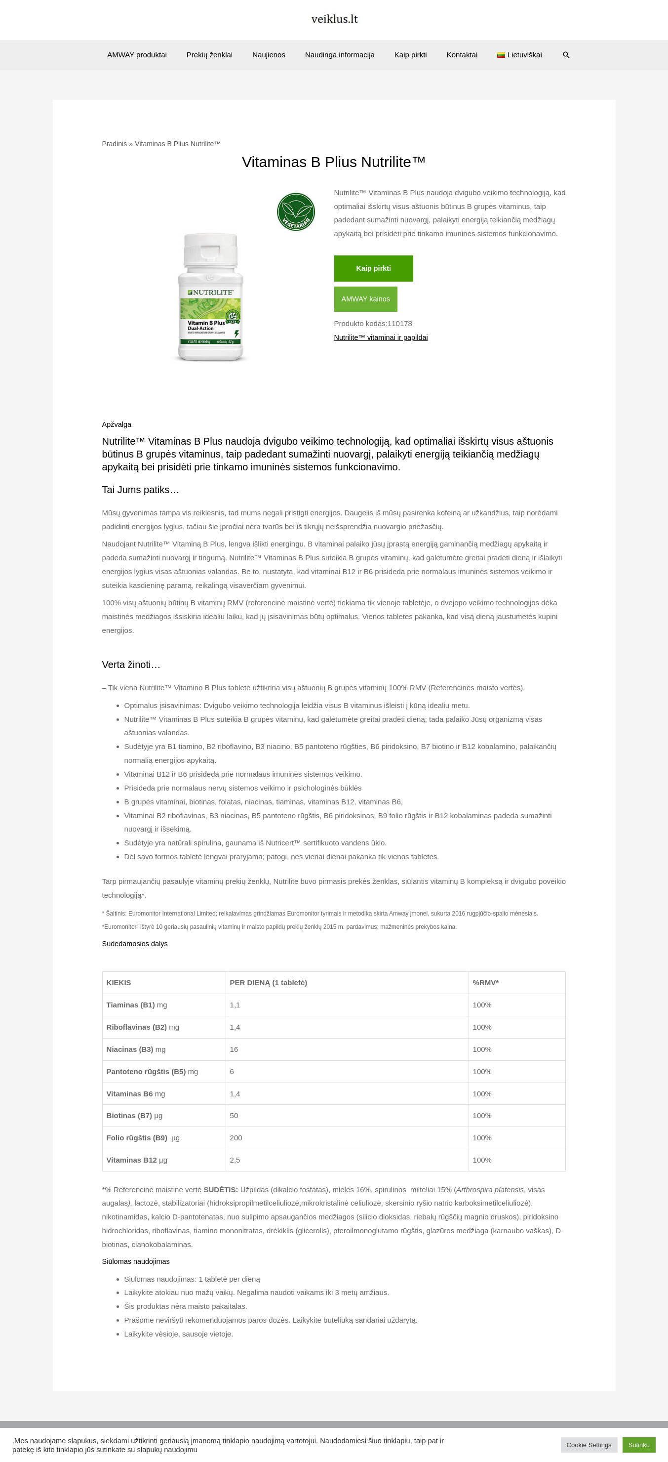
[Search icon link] (549, 54)
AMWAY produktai (152, 54)
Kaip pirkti (406, 54)
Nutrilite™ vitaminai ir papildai (383, 338)
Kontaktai (452, 54)
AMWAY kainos (367, 299)
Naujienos (273, 54)
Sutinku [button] (639, 1445)
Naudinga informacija (340, 54)
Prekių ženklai (219, 54)
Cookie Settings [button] (589, 1445)
